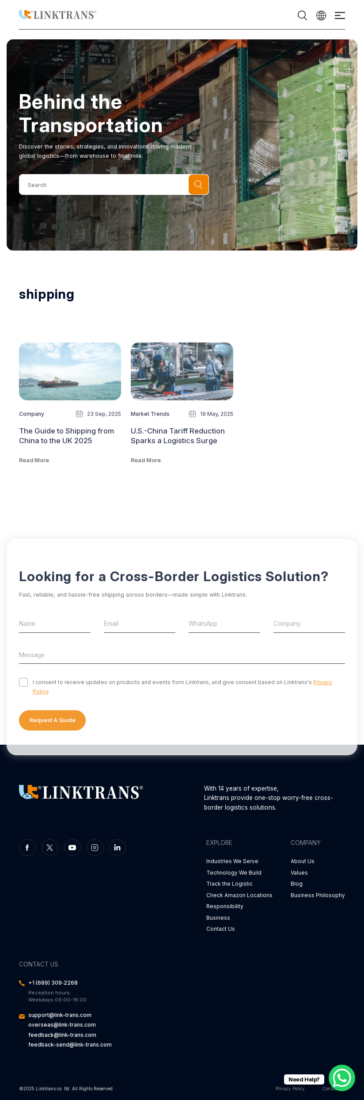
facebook (27, 847)
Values (299, 872)
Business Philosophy (318, 895)
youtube (72, 847)
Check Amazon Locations (239, 895)
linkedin (117, 847)
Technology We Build (234, 872)
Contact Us (220, 928)
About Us (303, 861)
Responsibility (224, 906)
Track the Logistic (229, 883)
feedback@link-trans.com (62, 1034)
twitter (50, 847)
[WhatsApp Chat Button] (342, 1078)
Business (218, 917)
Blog (297, 883)
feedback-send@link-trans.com (70, 1044)
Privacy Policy (290, 1088)
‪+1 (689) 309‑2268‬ (53, 982)
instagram (95, 847)
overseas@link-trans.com (62, 1024)
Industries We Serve (232, 861)
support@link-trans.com (59, 1015)
